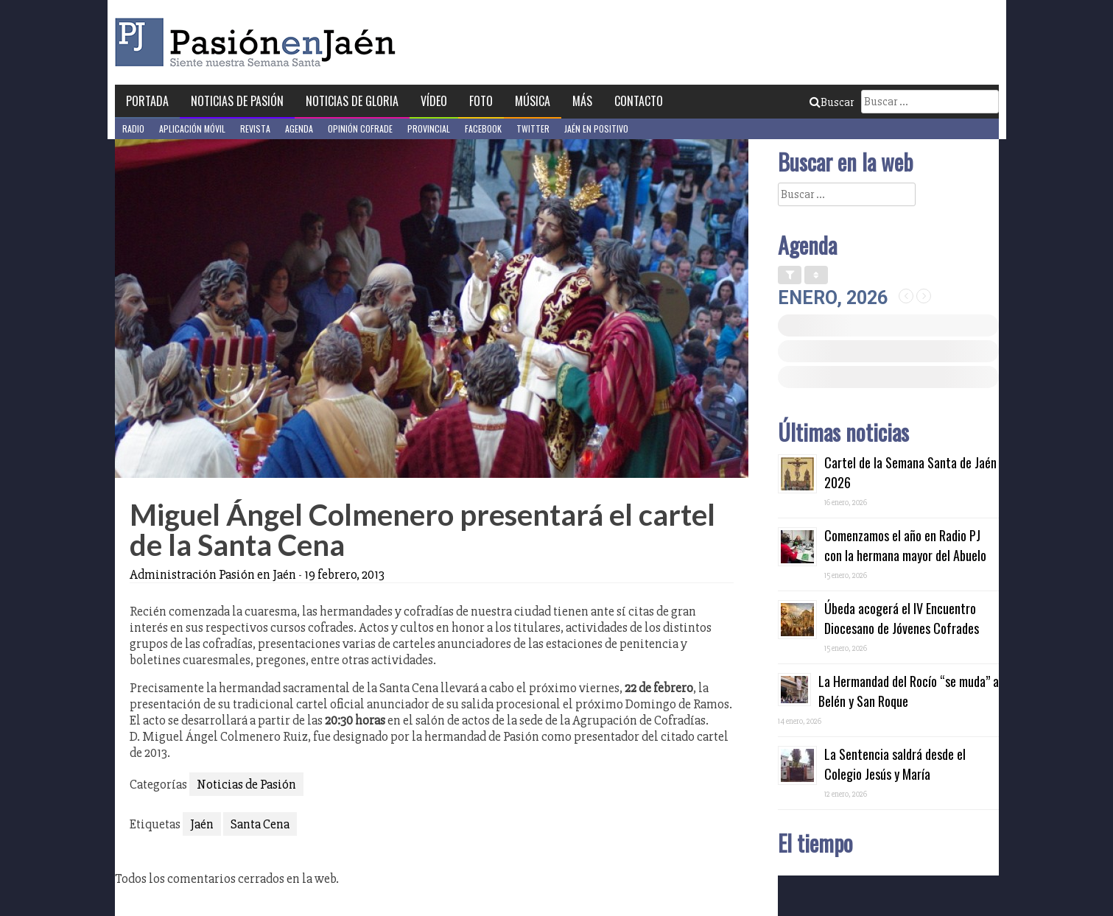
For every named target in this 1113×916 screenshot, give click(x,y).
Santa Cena (260, 824)
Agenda (299, 128)
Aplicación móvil (192, 128)
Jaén (202, 824)
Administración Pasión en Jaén (213, 574)
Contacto (638, 101)
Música (532, 101)
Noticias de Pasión (237, 101)
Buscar (832, 102)
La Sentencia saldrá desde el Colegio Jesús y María (895, 763)
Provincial (428, 128)
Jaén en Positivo (596, 128)
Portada (147, 101)
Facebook (483, 128)
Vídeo (434, 101)
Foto (481, 101)
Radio (133, 128)
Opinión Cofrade (360, 128)
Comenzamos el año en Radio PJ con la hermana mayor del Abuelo (905, 545)
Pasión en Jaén (259, 42)
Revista (255, 128)
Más (582, 101)
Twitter (533, 128)
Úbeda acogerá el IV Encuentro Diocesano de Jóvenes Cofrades (901, 618)
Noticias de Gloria (352, 101)
